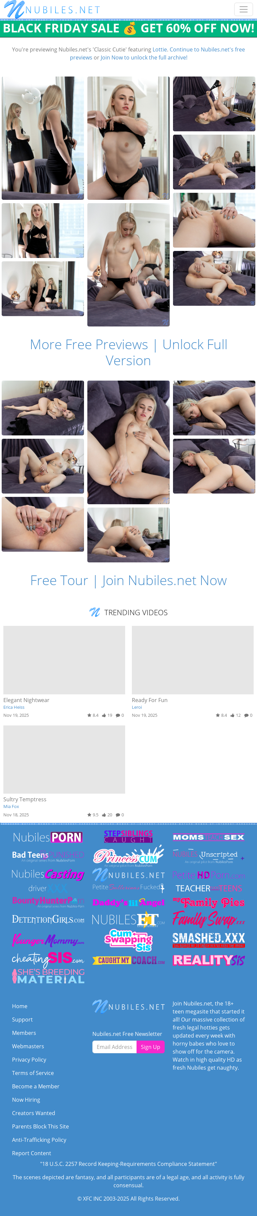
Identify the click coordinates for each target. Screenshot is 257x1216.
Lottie (160, 49)
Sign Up (150, 1047)
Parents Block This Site (40, 1126)
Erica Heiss (13, 707)
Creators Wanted (33, 1113)
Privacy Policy (29, 1059)
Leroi (137, 707)
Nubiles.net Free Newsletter (127, 1034)
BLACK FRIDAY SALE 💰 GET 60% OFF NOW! (128, 28)
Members (24, 1033)
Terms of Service (33, 1073)
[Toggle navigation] (243, 9)
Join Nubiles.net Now (164, 580)
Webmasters (28, 1046)
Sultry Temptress (25, 799)
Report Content (31, 1153)
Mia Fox (11, 806)
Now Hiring (26, 1099)
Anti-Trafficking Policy (39, 1139)
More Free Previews (89, 344)
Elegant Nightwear (26, 700)
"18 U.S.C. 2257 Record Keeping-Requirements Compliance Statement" (128, 1164)
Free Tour (59, 580)
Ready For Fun (150, 700)
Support (22, 1019)
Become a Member (36, 1086)
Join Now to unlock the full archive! (144, 57)
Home (19, 1006)
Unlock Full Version (167, 352)
